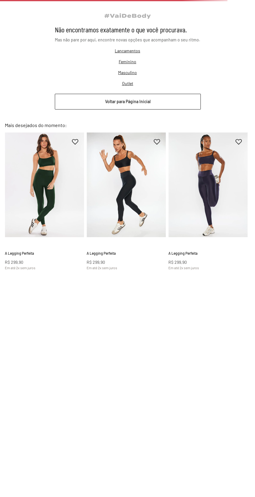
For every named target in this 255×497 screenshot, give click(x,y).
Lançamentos (127, 77)
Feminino (127, 87)
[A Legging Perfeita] (34, 226)
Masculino (127, 98)
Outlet (127, 109)
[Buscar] (212, 13)
